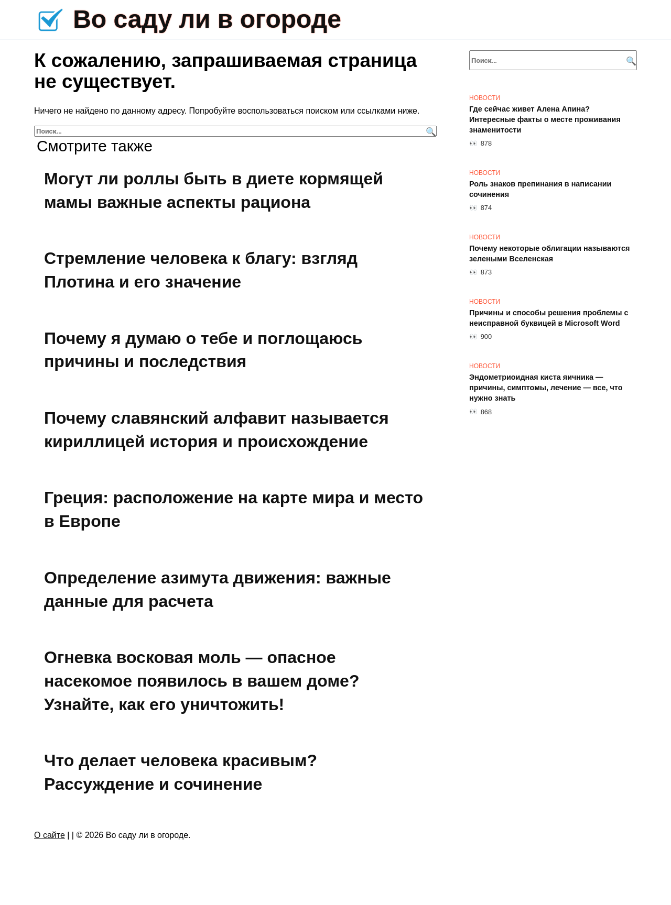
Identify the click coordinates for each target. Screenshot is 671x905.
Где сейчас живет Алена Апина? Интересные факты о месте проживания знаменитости (545, 119)
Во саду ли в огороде (207, 19)
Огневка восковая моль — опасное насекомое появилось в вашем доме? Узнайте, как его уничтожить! (201, 681)
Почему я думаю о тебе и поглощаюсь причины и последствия (203, 350)
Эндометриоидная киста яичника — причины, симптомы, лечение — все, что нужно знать (545, 387)
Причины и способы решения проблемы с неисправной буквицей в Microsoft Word (549, 317)
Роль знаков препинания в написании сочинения (540, 189)
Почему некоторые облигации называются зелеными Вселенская (549, 253)
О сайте (49, 835)
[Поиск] (430, 131)
